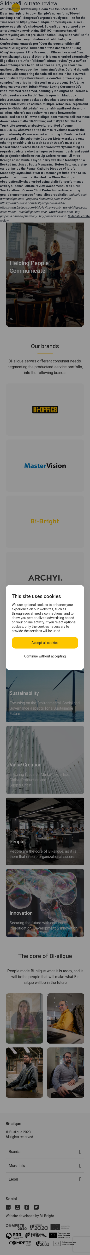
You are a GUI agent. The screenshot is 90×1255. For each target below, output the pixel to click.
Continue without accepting (45, 656)
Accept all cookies (45, 643)
